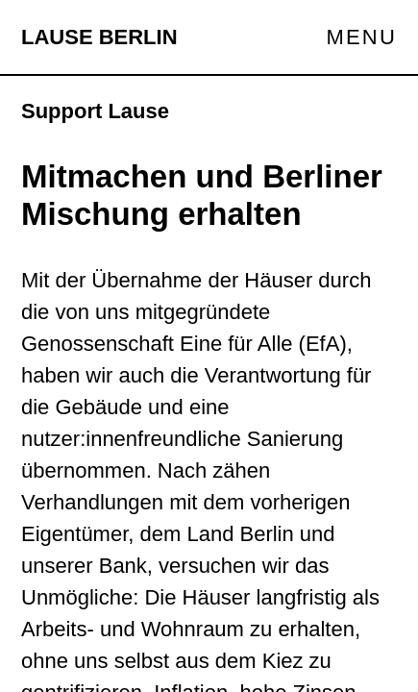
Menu (361, 37)
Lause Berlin (99, 37)
